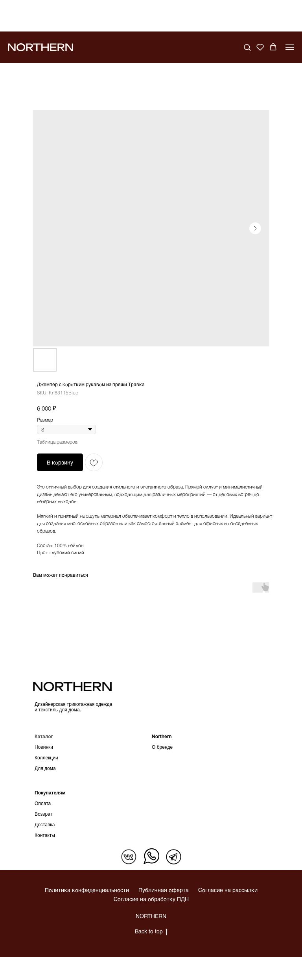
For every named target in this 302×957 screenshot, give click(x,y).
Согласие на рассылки (228, 890)
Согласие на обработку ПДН (151, 899)
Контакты (45, 835)
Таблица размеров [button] (57, 441)
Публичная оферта (163, 890)
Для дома (45, 768)
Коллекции (46, 758)
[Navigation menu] (289, 47)
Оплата (43, 803)
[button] (247, 47)
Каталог (44, 736)
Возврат (43, 814)
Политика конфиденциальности (87, 890)
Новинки (44, 747)
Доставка (45, 824)
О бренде (162, 747)
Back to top (151, 931)
